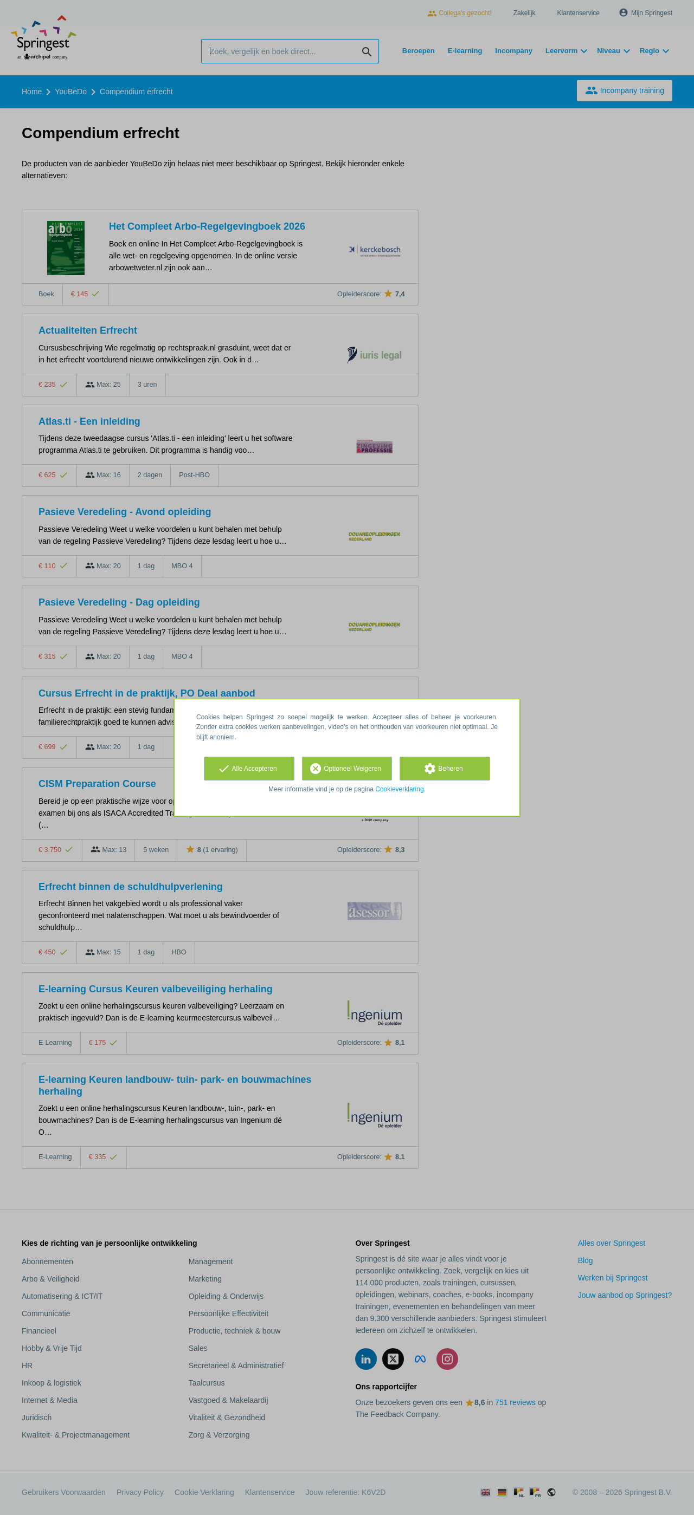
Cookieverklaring (399, 789)
